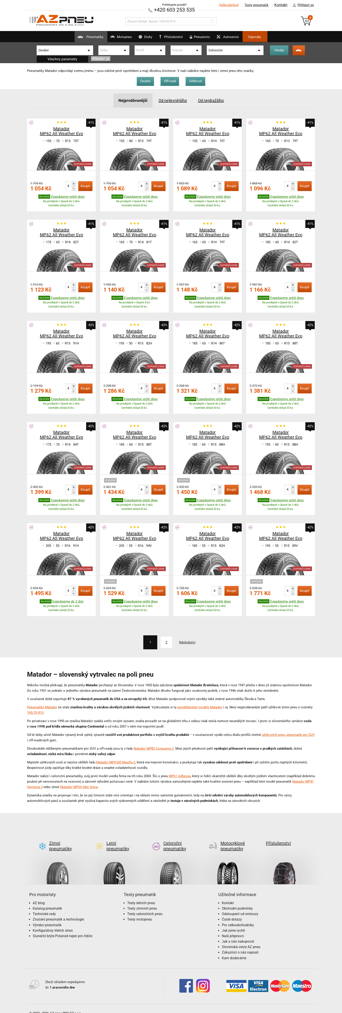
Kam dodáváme (234, 951)
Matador (100, 59)
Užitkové (197, 81)
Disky (140, 38)
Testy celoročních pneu (144, 906)
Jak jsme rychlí (233, 923)
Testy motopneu (139, 912)
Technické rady (44, 906)
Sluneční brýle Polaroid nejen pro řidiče (62, 928)
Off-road (170, 81)
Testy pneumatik (256, 5)
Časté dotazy (232, 912)
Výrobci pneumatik (47, 918)
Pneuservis (204, 38)
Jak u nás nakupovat (238, 934)
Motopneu (110, 38)
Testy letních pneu (141, 895)
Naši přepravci (233, 928)
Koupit (85, 186)
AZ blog (39, 895)
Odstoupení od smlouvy (240, 906)
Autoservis (237, 38)
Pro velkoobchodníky (238, 918)
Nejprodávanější (129, 100)
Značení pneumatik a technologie (58, 912)
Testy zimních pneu (142, 901)
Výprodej (269, 37)
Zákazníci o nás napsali (240, 945)
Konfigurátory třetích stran (53, 923)
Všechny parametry (62, 59)
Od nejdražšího (213, 100)
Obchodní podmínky (237, 901)
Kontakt (281, 5)
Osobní (144, 81)
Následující (189, 642)
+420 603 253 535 (174, 10)
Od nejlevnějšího (172, 100)
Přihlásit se (302, 5)
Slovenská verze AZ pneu (241, 939)
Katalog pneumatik (47, 901)
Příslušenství (173, 37)
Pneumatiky (75, 38)
